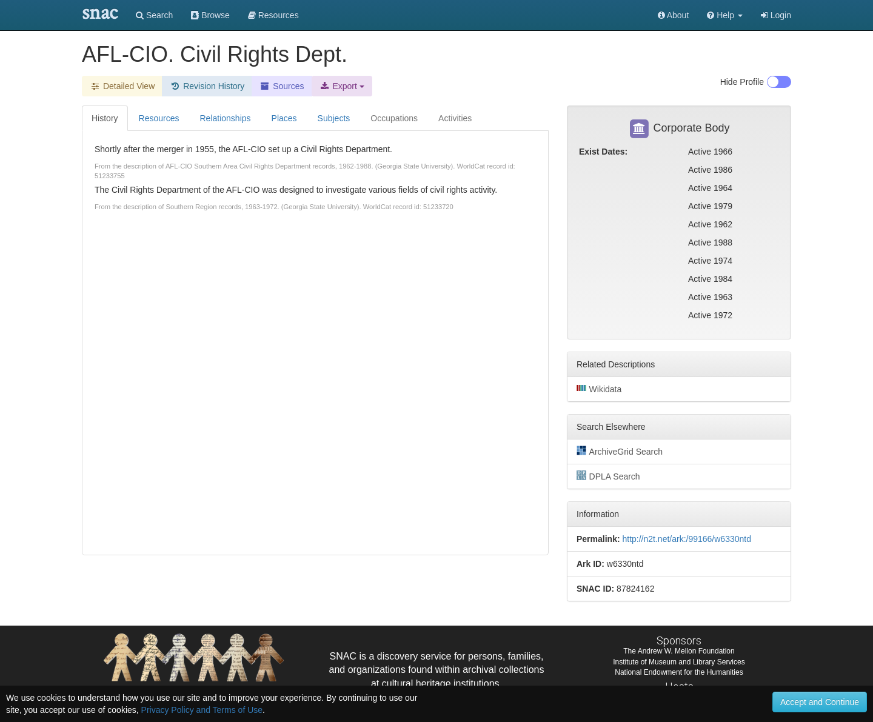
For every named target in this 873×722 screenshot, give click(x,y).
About (673, 15)
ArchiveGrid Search (620, 451)
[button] (725, 15)
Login (776, 15)
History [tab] (105, 118)
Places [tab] (284, 118)
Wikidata (599, 388)
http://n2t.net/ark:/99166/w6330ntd (686, 539)
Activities (455, 118)
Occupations (394, 118)
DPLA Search (608, 475)
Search (154, 15)
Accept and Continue (819, 702)
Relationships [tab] (224, 118)
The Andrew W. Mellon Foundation (678, 651)
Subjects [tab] (334, 118)
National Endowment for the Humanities (679, 672)
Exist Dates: (603, 151)
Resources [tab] (159, 118)
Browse (210, 15)
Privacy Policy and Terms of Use (202, 710)
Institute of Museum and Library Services (678, 662)
